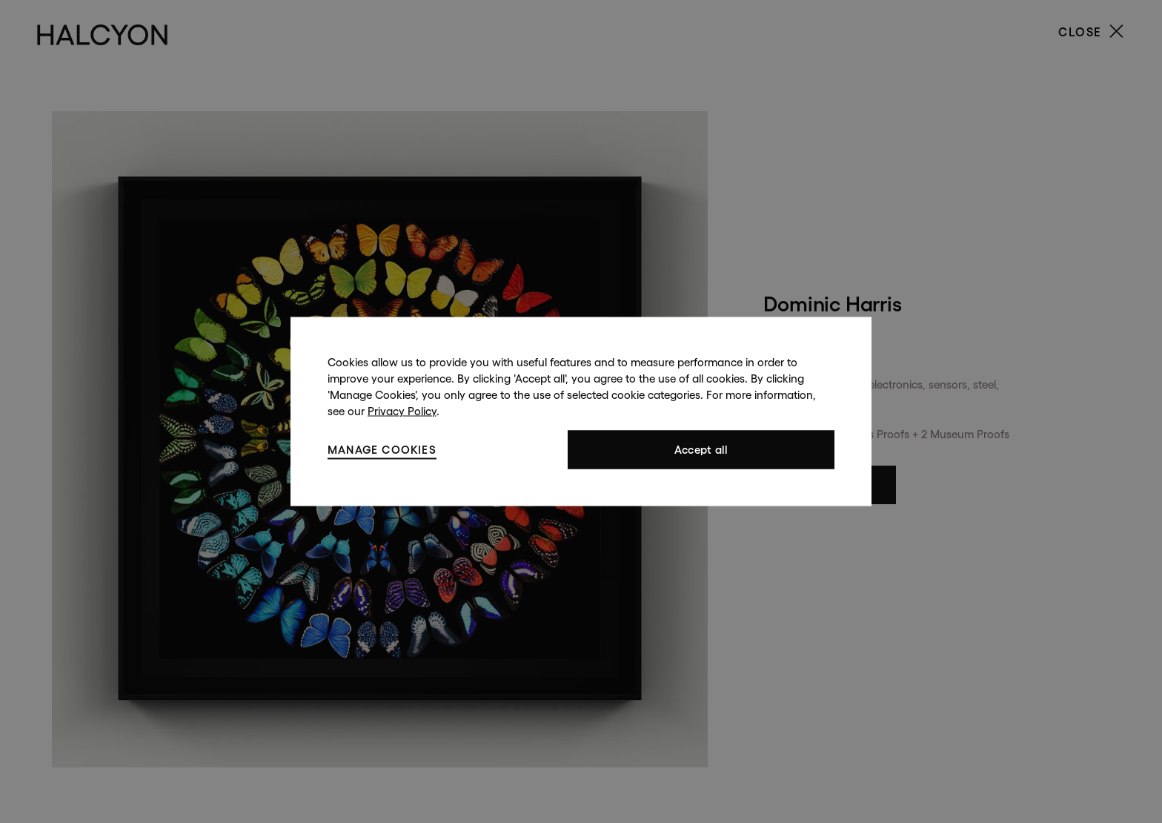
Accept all (701, 449)
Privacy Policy (402, 411)
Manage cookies (382, 449)
